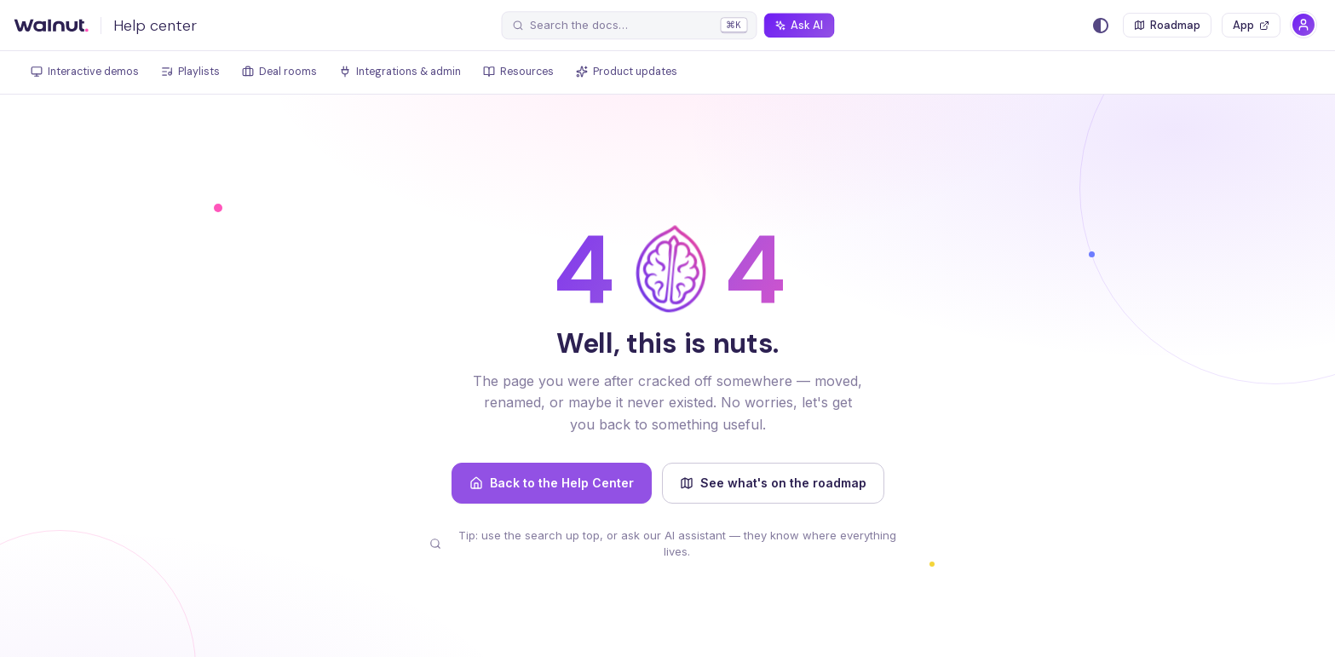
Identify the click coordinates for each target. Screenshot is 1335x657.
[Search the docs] (629, 25)
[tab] (84, 73)
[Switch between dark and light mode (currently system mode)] (1100, 25)
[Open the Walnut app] (1251, 25)
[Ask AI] (798, 25)
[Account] (1303, 24)
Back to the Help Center (551, 482)
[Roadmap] (1167, 25)
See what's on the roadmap (773, 482)
